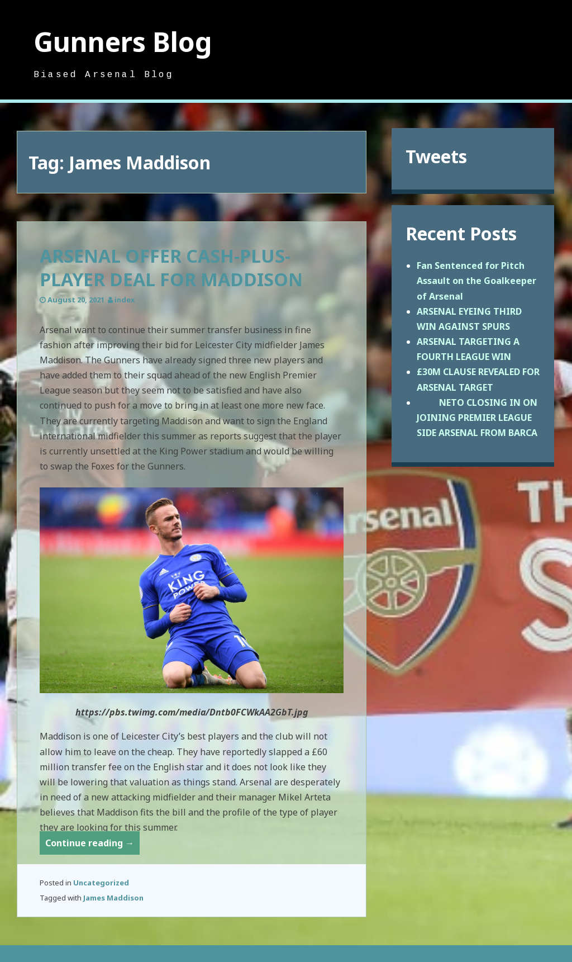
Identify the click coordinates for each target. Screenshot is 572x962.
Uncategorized (101, 883)
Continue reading (92, 845)
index (125, 300)
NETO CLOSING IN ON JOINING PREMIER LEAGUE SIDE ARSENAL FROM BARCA (477, 417)
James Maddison (113, 898)
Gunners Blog (123, 41)
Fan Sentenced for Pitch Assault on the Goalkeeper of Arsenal (476, 280)
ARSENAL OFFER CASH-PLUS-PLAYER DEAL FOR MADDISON (171, 267)
